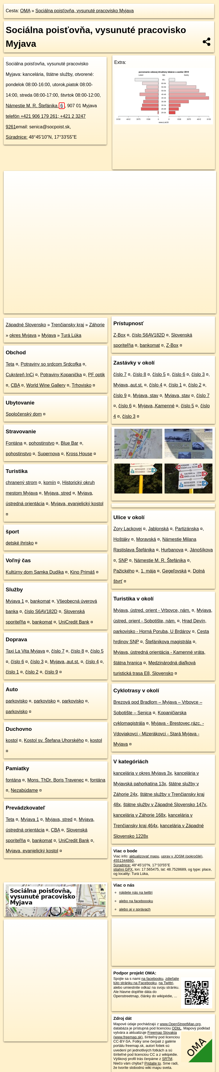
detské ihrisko (20, 543)
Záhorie (97, 324)
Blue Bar (69, 443)
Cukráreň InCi (20, 374)
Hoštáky (121, 539)
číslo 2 (31, 672)
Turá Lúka (71, 335)
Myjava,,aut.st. (64, 661)
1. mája (148, 571)
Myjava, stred (57, 493)
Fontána (14, 443)
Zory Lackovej (127, 528)
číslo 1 (12, 672)
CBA (15, 385)
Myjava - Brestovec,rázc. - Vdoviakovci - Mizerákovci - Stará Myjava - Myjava (158, 734)
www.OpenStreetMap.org (180, 1024)
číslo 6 (17, 661)
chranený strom (21, 482)
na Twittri (166, 983)
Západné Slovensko (26, 324)
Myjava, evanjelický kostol (77, 503)
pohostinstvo (41, 443)
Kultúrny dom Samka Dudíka (35, 572)
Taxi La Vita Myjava (25, 651)
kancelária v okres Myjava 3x (142, 773)
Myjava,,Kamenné (156, 405)
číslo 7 (57, 651)
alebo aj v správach (135, 909)
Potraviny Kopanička (61, 374)
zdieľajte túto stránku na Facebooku (146, 980)
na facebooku (152, 978)
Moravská (146, 539)
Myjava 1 (15, 601)
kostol (12, 740)
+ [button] (13, 180)
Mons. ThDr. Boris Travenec (55, 780)
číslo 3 (36, 661)
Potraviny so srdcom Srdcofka (51, 364)
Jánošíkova (201, 549)
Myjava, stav (145, 395)
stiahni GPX (123, 869)
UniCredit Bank (73, 622)
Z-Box (119, 335)
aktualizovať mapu (144, 856)
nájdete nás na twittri (136, 892)
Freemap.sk (147, 309)
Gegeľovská (174, 571)
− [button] (13, 189)
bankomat (40, 601)
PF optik (96, 374)
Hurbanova (172, 549)
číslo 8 (77, 651)
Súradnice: (17, 137)
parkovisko (16, 701)
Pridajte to (152, 1063)
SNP (123, 560)
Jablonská (158, 528)
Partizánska (187, 528)
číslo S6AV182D (41, 611)
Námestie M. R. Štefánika (35, 105)
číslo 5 (97, 651)
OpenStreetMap (118, 309)
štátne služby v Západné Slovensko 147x (164, 804)
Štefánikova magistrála (168, 641)
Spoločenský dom (24, 414)
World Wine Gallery (46, 385)
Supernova (49, 453)
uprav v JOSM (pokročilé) (181, 856)
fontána (13, 780)
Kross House (79, 453)
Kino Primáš (82, 572)
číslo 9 (51, 672)
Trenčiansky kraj (67, 324)
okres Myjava (22, 335)
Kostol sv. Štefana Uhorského (54, 740)
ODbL (176, 1028)
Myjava (48, 335)
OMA (25, 10)
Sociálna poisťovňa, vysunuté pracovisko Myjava (84, 10)
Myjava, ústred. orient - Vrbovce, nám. (151, 610)
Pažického (124, 571)
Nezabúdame (24, 790)
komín (50, 482)
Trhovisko (82, 385)
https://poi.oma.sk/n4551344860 (190, 309)
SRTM (167, 1059)
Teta (10, 364)
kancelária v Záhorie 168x (139, 815)
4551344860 (123, 860)
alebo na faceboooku (136, 901)
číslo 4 (92, 661)
